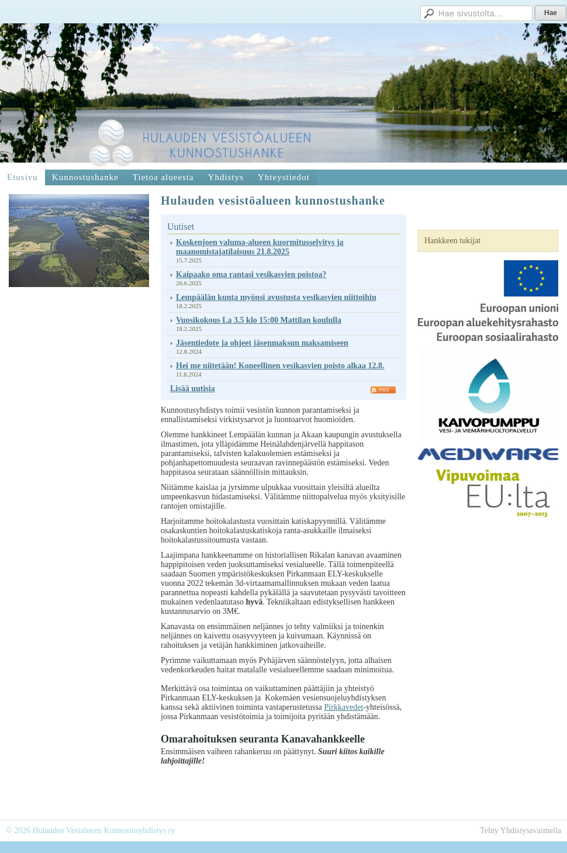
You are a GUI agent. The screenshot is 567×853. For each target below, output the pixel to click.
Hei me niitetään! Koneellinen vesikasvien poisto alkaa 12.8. (280, 365)
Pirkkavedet (344, 707)
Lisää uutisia (192, 388)
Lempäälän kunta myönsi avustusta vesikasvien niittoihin (276, 297)
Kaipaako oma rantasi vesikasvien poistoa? (251, 274)
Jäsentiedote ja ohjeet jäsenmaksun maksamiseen (262, 343)
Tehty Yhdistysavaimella (520, 830)
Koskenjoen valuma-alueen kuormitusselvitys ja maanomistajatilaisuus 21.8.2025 (260, 247)
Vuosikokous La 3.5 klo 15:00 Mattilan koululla (258, 320)
